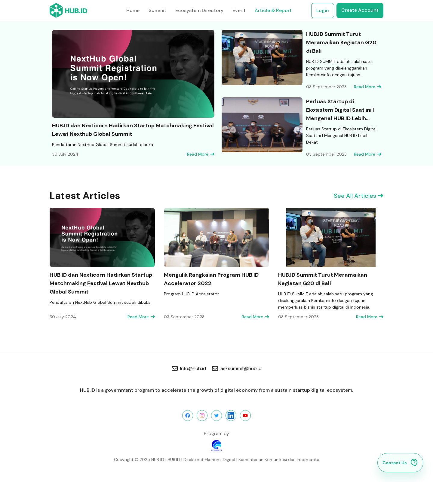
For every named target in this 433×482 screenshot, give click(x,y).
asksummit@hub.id (237, 369)
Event (239, 10)
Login (322, 10)
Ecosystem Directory (199, 10)
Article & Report (273, 10)
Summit (157, 10)
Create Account (360, 10)
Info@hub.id (189, 369)
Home (133, 10)
